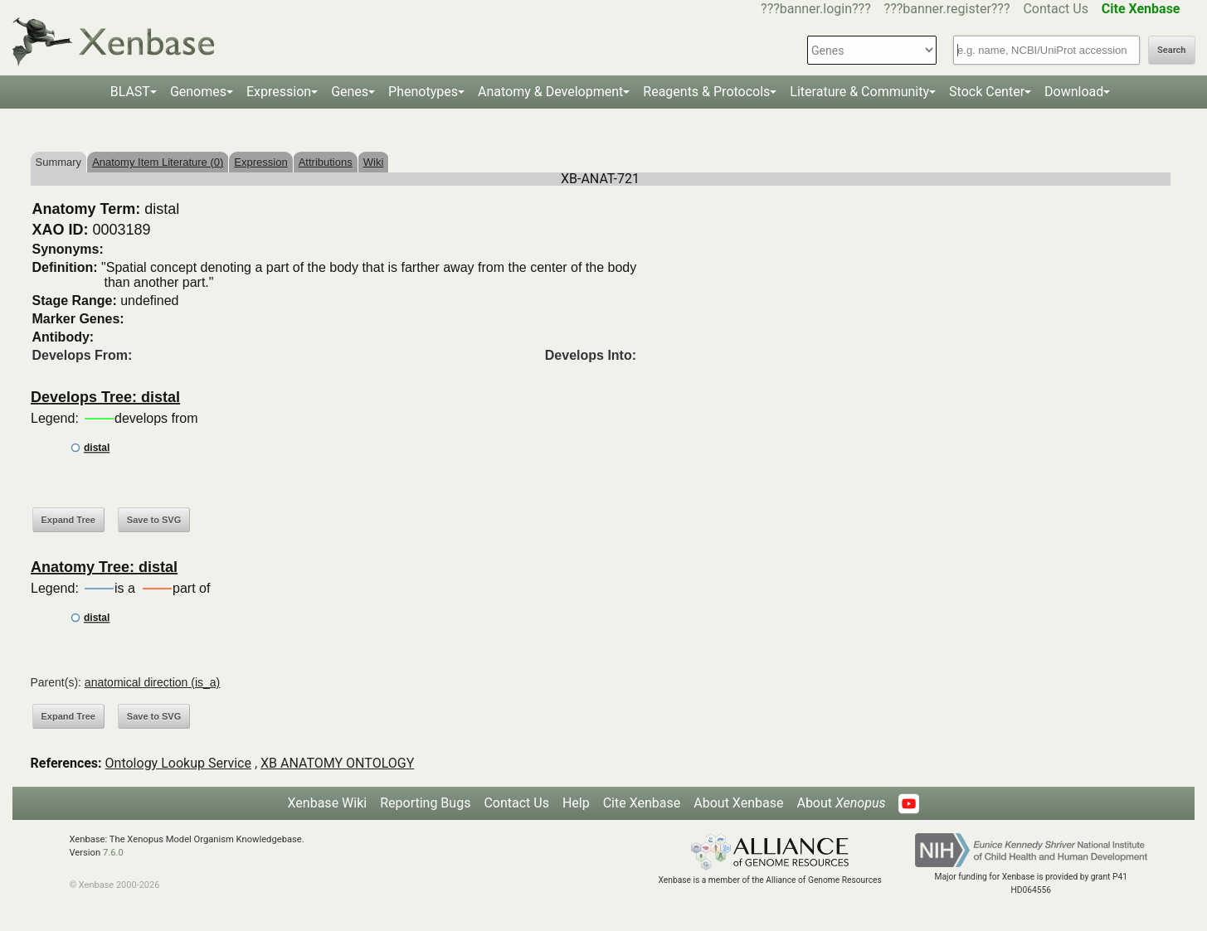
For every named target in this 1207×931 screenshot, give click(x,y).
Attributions (326, 162)
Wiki (373, 162)
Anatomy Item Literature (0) (157, 162)
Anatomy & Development (550, 91)
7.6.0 (113, 852)
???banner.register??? (947, 9)
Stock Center (986, 91)
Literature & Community (859, 91)
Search (1171, 50)
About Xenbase (738, 803)
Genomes (198, 91)
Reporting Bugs (425, 803)
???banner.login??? (816, 9)
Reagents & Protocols (706, 91)
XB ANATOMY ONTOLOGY (337, 763)
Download (1073, 91)
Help (576, 803)
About (840, 803)
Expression (278, 91)
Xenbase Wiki (327, 803)
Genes (349, 91)
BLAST (130, 91)
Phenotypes (423, 91)
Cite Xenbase (642, 803)
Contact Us (1055, 9)
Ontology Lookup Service (178, 763)
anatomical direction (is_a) (152, 682)
